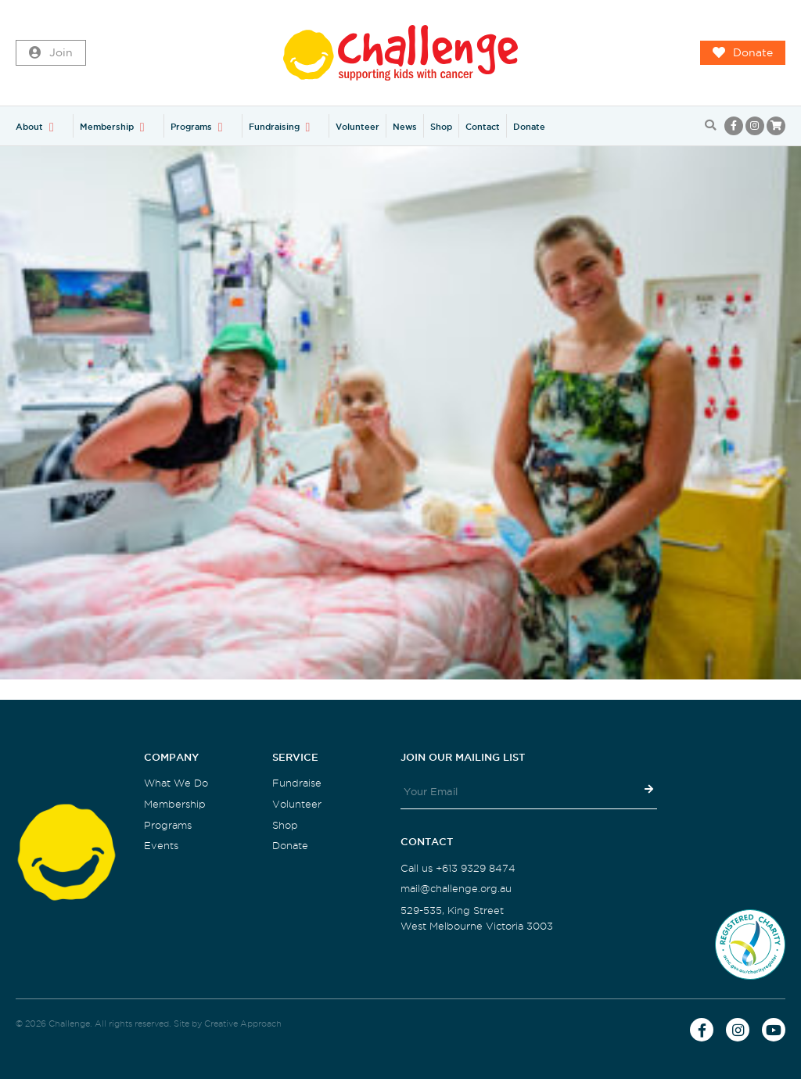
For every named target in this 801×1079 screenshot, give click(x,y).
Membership (107, 126)
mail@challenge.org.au (456, 889)
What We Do (176, 783)
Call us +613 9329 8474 (457, 868)
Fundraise (296, 783)
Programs (191, 126)
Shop (441, 126)
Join (51, 53)
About (29, 126)
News (405, 126)
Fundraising (274, 126)
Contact (482, 126)
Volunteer (357, 126)
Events (161, 846)
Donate (743, 53)
